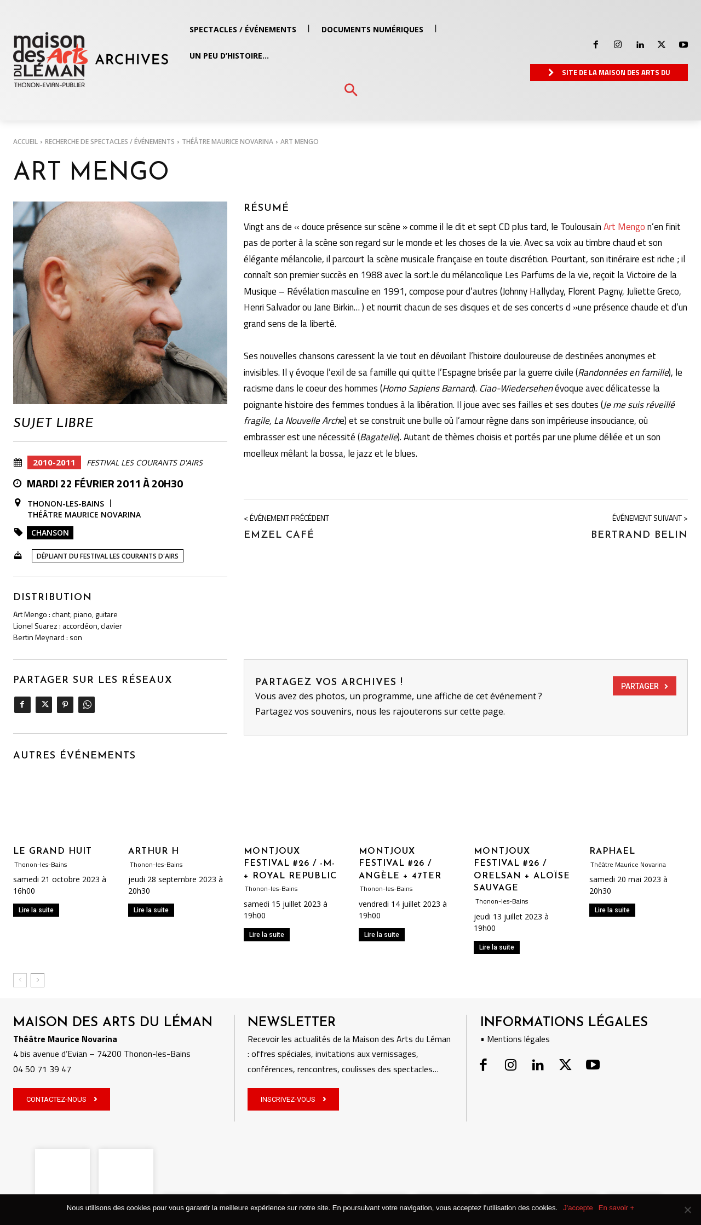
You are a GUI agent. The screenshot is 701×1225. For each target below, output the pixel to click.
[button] (350, 90)
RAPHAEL (612, 851)
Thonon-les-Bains (66, 503)
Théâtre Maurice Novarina (227, 141)
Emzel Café (279, 535)
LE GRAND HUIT (52, 851)
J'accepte (578, 1208)
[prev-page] (20, 980)
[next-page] (37, 980)
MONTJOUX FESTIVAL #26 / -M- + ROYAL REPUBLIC (290, 864)
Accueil (25, 141)
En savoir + (616, 1208)
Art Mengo (624, 227)
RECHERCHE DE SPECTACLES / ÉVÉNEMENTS (110, 141)
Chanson (50, 532)
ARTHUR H (153, 851)
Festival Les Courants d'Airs (145, 463)
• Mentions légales (515, 1038)
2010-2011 (54, 462)
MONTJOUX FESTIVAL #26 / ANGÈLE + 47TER (400, 864)
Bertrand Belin (639, 535)
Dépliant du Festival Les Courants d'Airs (108, 556)
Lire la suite (36, 910)
